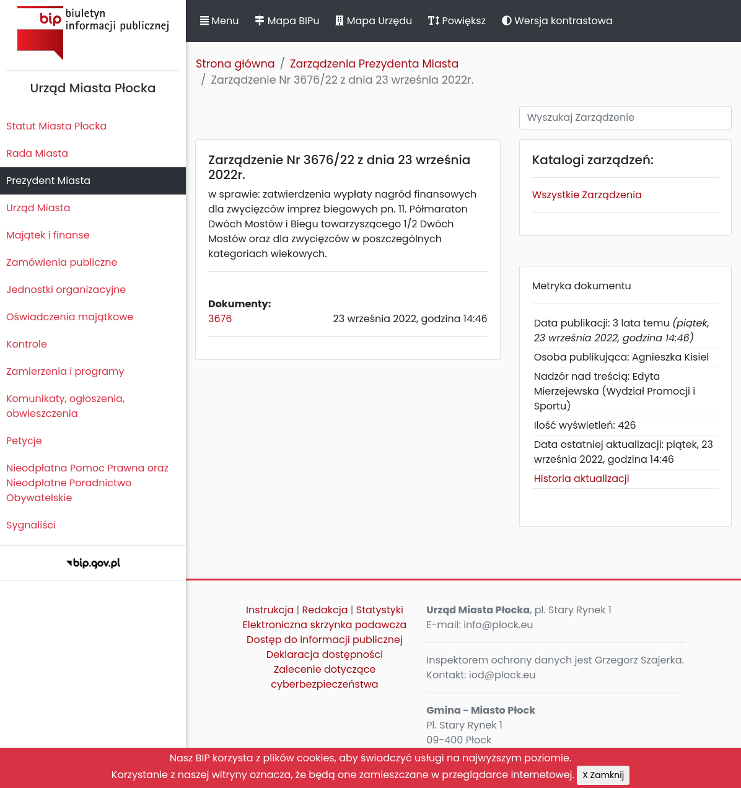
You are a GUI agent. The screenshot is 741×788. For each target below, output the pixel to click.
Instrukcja (270, 610)
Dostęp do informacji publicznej (325, 640)
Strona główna (235, 63)
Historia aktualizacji (581, 478)
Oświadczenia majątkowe (69, 317)
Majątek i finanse (48, 235)
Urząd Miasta (38, 208)
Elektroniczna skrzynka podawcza (325, 625)
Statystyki (379, 610)
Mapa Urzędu (373, 21)
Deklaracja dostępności (324, 654)
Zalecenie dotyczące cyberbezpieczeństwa (324, 676)
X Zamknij (603, 775)
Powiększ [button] (457, 21)
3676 (220, 319)
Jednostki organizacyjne (66, 289)
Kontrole (26, 344)
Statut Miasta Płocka (56, 126)
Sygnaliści (31, 525)
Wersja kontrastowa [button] (557, 21)
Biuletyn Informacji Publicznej (93, 33)
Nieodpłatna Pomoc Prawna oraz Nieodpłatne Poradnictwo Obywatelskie (87, 483)
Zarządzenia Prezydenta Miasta (374, 63)
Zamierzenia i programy (65, 371)
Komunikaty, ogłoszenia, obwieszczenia (65, 406)
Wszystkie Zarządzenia (587, 195)
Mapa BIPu (287, 21)
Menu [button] (219, 21)
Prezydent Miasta (48, 180)
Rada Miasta (37, 153)
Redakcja (325, 610)
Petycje (24, 441)
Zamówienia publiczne (61, 262)
